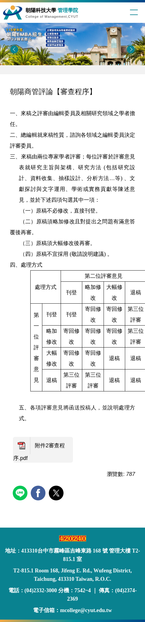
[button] (14, 49)
